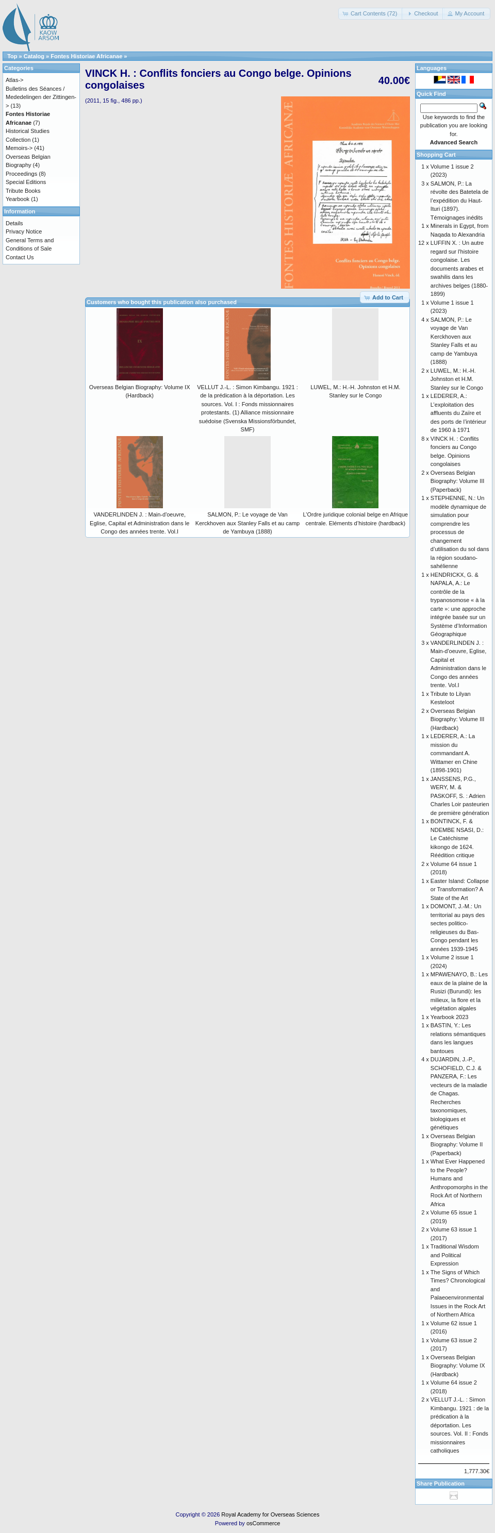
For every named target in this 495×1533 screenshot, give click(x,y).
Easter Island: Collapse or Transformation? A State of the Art (460, 889)
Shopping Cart (436, 155)
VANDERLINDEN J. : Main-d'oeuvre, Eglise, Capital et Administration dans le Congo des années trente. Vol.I (139, 523)
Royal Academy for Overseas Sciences (270, 1514)
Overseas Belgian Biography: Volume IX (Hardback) (458, 1365)
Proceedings (21, 174)
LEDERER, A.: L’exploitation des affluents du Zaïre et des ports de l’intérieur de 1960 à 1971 (458, 413)
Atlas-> (15, 80)
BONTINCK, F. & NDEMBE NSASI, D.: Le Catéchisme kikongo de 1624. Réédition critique (457, 838)
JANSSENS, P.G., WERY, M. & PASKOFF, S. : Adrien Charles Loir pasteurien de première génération (460, 796)
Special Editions (26, 182)
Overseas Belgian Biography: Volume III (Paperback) (458, 481)
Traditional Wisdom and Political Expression (455, 1255)
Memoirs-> (19, 148)
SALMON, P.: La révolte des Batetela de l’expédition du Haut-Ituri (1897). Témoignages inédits (460, 200)
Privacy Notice (24, 231)
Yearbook (17, 199)
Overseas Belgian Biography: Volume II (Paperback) (457, 1144)
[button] (371, 14)
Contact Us (20, 257)
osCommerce (263, 1523)
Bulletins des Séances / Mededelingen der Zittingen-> (41, 97)
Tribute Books (23, 191)
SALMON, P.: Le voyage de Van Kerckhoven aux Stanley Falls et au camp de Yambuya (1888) (247, 523)
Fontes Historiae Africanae (86, 56)
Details (14, 223)
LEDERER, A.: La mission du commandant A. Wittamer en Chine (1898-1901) (454, 753)
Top (12, 56)
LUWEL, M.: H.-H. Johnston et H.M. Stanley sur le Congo (457, 379)
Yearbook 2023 (450, 1017)
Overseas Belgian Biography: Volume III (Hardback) (458, 719)
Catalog (34, 56)
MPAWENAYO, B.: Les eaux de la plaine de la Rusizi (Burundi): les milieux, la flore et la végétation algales (459, 991)
